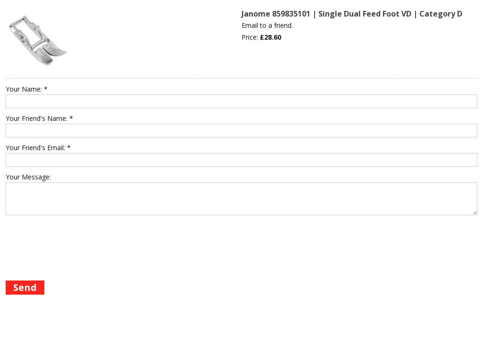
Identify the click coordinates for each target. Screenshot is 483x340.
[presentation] (77, 256)
